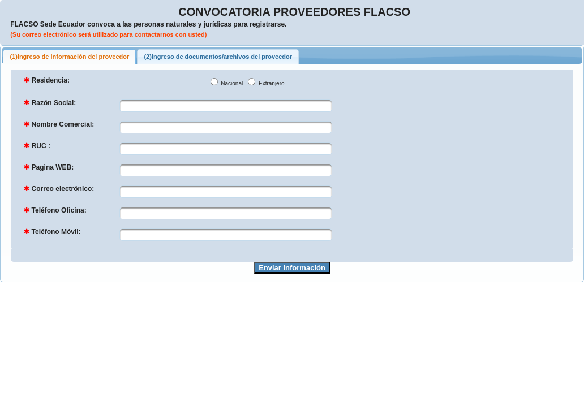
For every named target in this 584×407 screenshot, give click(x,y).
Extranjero (270, 83)
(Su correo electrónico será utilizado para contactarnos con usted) (108, 34)
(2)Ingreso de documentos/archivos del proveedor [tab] (218, 56)
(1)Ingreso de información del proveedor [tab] (69, 56)
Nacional (231, 83)
